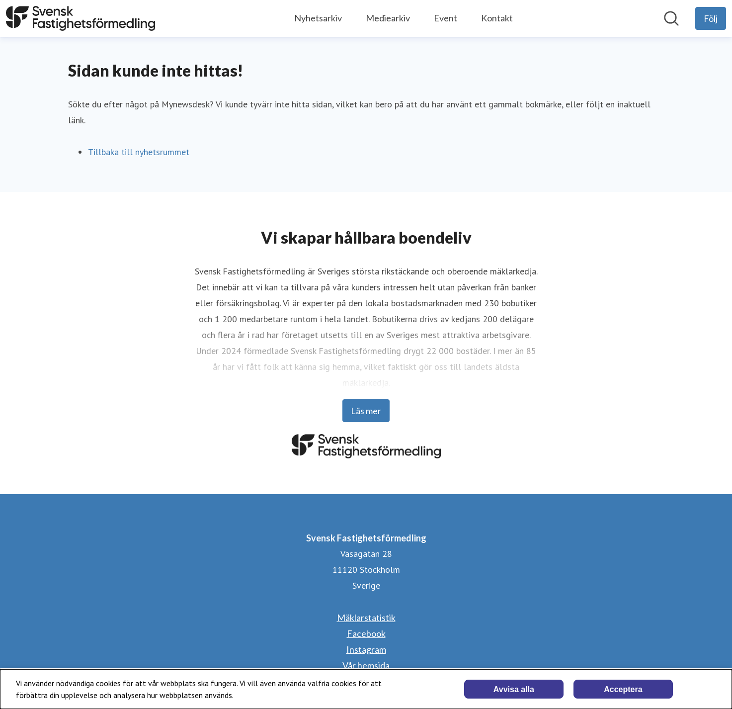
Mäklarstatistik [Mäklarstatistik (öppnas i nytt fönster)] (366, 617)
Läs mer (366, 410)
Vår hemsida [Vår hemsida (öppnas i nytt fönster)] (366, 665)
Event (445, 17)
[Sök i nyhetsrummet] (671, 18)
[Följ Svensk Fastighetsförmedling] (710, 18)
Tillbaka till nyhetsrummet (138, 152)
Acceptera (623, 689)
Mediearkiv (388, 17)
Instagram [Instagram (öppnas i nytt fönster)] (366, 649)
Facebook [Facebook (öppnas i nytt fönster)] (366, 633)
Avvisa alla (513, 689)
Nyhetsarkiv (318, 17)
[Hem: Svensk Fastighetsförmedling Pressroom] (80, 18)
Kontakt (497, 17)
